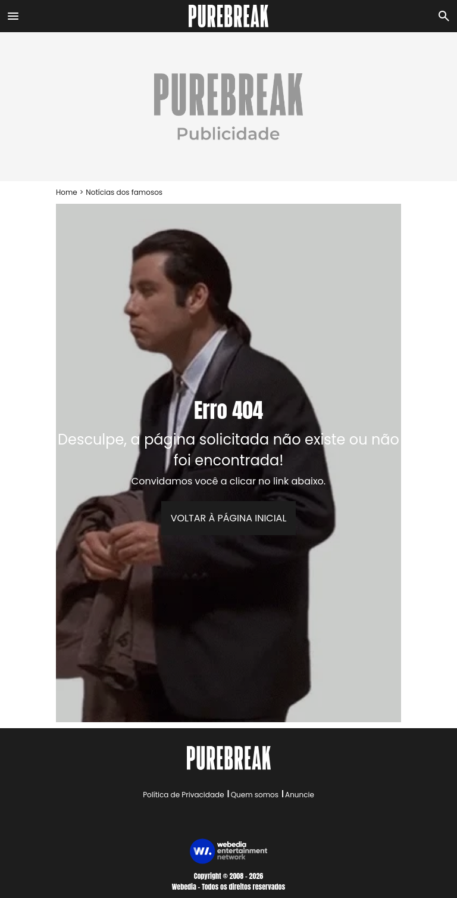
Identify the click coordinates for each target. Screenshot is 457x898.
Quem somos (254, 795)
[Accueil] (229, 16)
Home (66, 192)
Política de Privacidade (183, 795)
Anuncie (299, 795)
